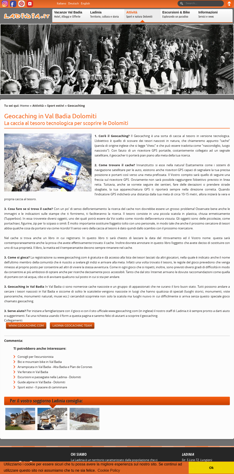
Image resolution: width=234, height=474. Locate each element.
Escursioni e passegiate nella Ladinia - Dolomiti (49, 377)
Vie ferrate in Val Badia (33, 372)
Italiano (61, 3)
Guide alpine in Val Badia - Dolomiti (41, 382)
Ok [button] (211, 468)
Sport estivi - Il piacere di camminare (42, 387)
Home (24, 105)
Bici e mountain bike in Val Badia (40, 362)
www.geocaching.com (26, 325)
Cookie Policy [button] (109, 470)
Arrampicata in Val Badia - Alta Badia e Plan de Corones (55, 367)
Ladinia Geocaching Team (72, 325)
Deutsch (73, 3)
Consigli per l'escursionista (35, 357)
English (85, 3)
